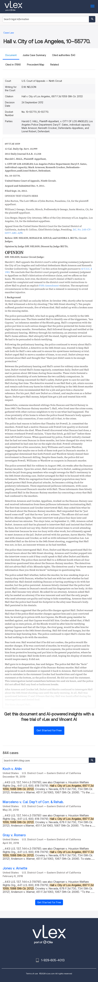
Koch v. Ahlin (12, 769)
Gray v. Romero (14, 835)
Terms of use (32, 973)
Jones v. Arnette (15, 868)
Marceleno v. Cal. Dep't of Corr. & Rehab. (33, 802)
